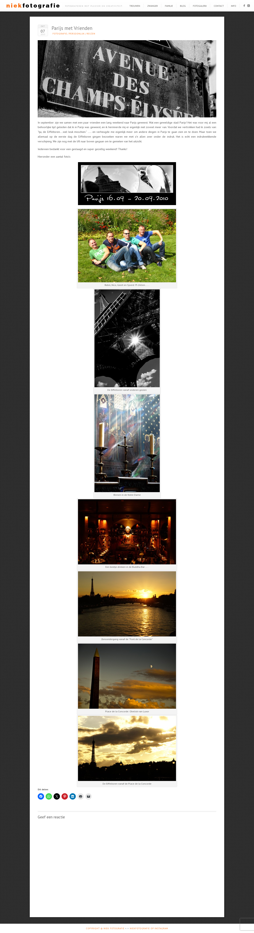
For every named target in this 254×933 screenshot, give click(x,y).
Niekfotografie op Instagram (149, 928)
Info (233, 5)
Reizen (91, 33)
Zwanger (152, 5)
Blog (183, 5)
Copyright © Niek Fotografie (105, 928)
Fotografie (60, 33)
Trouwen (134, 5)
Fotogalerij (200, 5)
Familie (169, 5)
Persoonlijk (77, 33)
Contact (219, 5)
